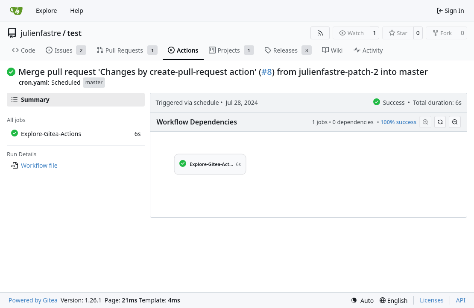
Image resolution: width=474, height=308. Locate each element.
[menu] (362, 300)
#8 (266, 71)
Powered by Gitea (33, 300)
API (460, 300)
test (74, 33)
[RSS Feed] (320, 33)
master (94, 82)
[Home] (16, 10)
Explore (46, 10)
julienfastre (40, 33)
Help (76, 10)
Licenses (432, 300)
